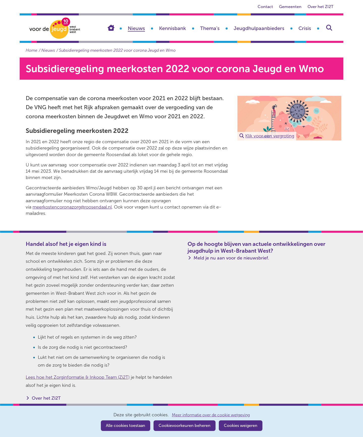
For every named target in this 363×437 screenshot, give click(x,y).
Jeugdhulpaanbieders (259, 28)
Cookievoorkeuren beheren (184, 425)
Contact (265, 6)
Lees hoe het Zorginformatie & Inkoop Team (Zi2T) (78, 377)
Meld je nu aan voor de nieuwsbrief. (231, 258)
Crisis (304, 28)
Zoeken (329, 28)
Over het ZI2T (320, 6)
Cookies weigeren (240, 425)
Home (115, 28)
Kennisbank (172, 28)
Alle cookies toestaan (125, 425)
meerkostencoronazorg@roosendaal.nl (72, 207)
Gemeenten (290, 6)
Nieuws (136, 28)
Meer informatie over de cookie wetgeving (211, 415)
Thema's (210, 28)
